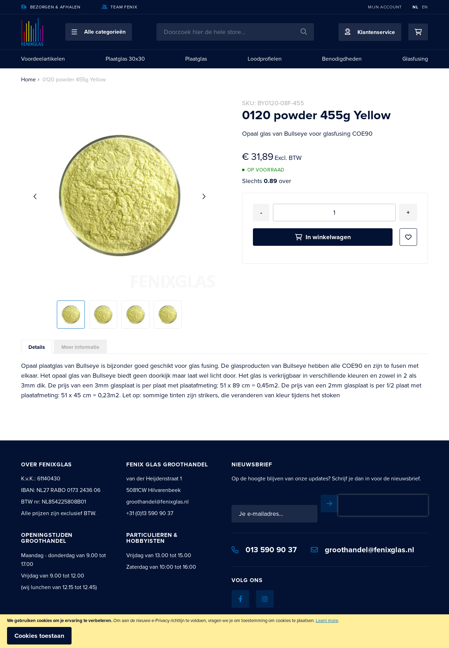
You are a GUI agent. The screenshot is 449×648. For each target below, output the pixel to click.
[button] (98, 32)
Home (28, 79)
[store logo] (32, 32)
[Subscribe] (419, 503)
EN (425, 7)
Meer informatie (80, 347)
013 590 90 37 (264, 539)
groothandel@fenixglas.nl (362, 539)
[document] (224, 631)
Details (36, 347)
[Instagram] (265, 589)
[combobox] (235, 32)
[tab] (36, 347)
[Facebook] (240, 589)
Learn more (327, 620)
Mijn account (385, 7)
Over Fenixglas (46, 464)
